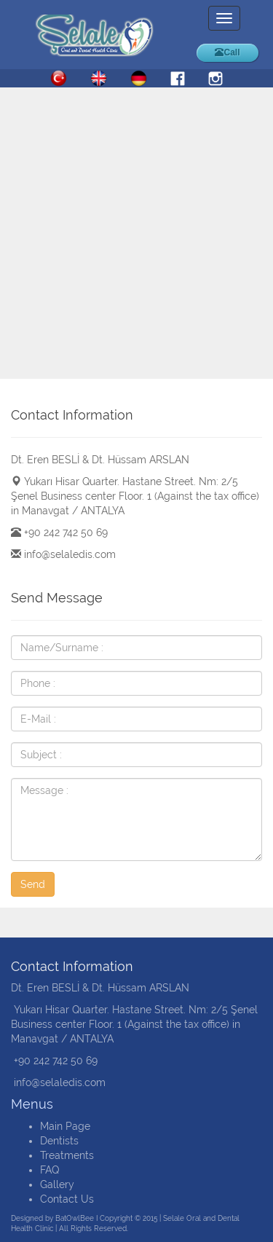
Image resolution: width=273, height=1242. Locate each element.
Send (32, 884)
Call (227, 52)
